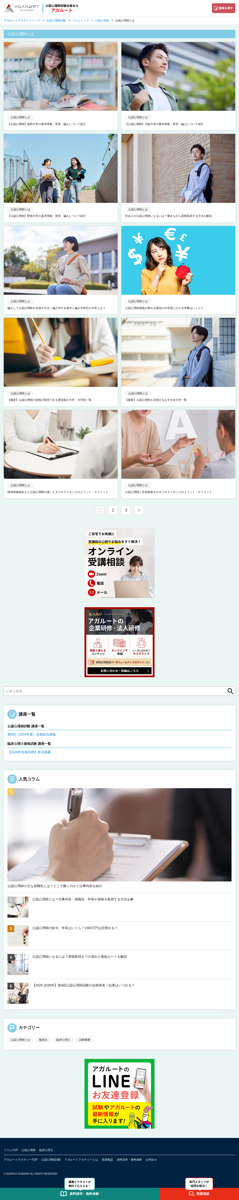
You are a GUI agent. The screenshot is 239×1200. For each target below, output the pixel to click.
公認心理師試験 (51, 1159)
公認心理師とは (20, 1039)
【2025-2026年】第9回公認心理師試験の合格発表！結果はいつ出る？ (83, 985)
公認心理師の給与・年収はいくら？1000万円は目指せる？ (75, 928)
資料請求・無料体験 (129, 1159)
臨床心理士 (63, 1039)
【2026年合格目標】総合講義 (29, 752)
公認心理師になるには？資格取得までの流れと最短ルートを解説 (79, 956)
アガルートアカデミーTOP (20, 1159)
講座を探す (226, 8)
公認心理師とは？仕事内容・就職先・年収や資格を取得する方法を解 (83, 899)
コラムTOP (11, 1150)
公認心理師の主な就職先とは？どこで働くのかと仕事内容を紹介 (54, 886)
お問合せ (151, 1159)
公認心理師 (28, 1150)
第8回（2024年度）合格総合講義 (31, 734)
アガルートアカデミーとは (81, 1159)
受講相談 (107, 1159)
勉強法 (43, 1039)
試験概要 (84, 1039)
